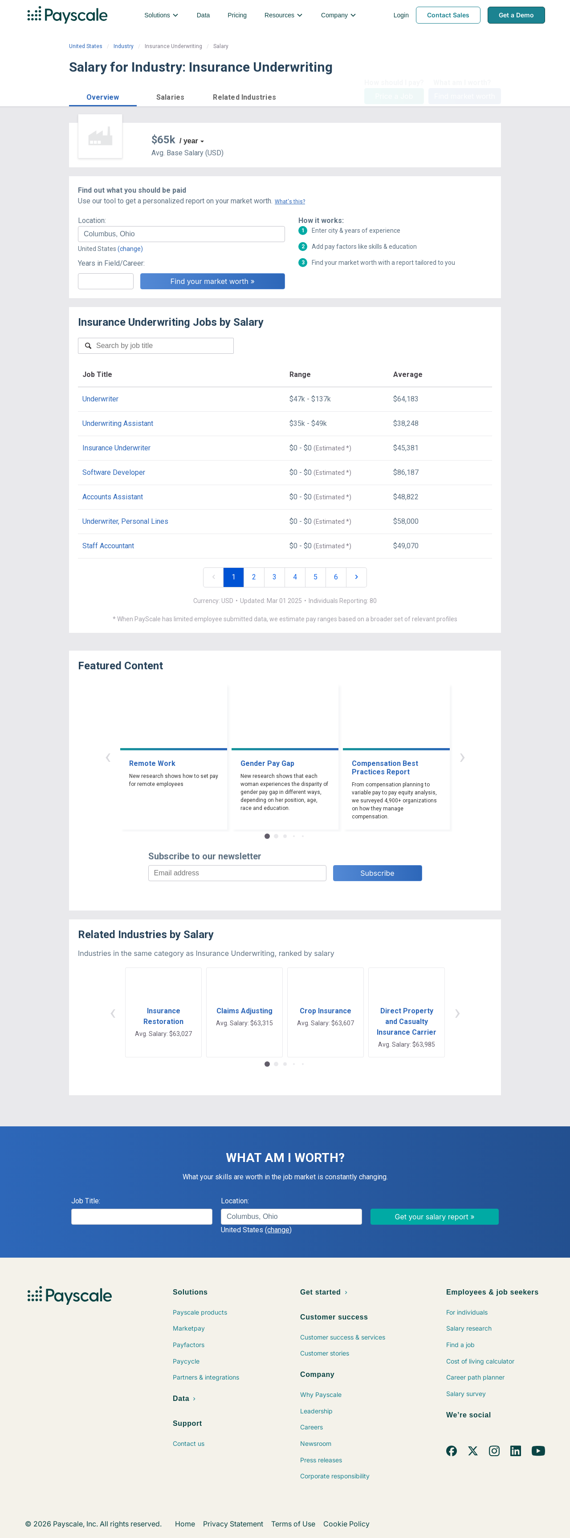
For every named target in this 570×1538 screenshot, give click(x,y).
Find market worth (464, 96)
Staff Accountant (108, 546)
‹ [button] (108, 756)
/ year (188, 141)
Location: (92, 220)
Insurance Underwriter (116, 448)
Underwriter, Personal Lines (125, 521)
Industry (124, 46)
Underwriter (100, 399)
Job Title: (85, 1201)
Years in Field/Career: (111, 263)
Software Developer (113, 472)
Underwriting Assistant (117, 423)
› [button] (462, 756)
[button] (103, 95)
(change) (130, 248)
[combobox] (181, 234)
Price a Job (394, 96)
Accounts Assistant (112, 497)
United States (85, 46)
